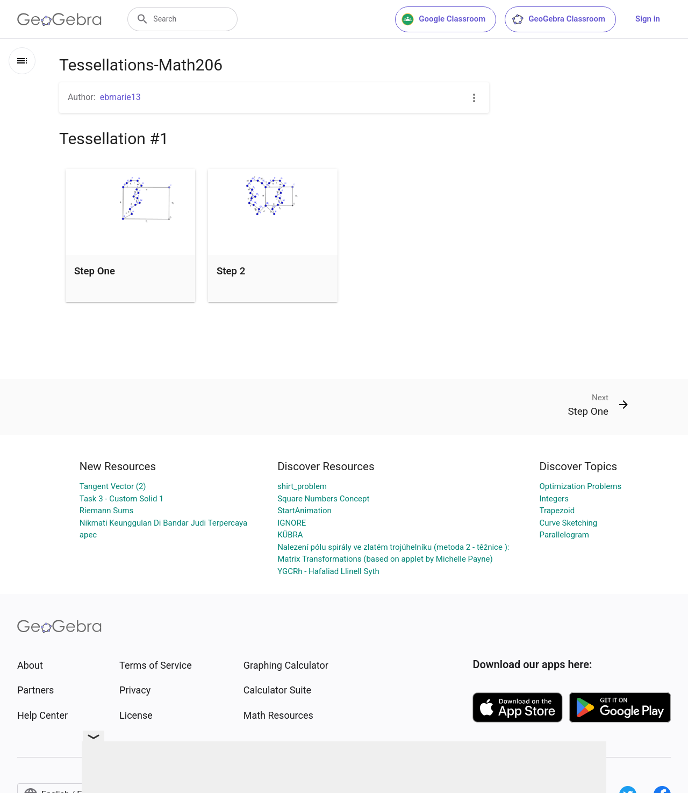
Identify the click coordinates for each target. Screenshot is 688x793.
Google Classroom (443, 19)
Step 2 (231, 271)
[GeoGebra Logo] (59, 19)
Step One (94, 271)
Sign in (647, 19)
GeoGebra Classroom (558, 19)
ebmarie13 (120, 97)
